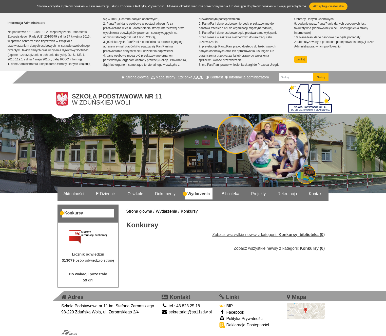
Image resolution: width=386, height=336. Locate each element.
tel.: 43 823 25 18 (181, 306)
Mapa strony (163, 77)
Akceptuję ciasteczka (328, 6)
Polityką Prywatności (150, 6)
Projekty (258, 194)
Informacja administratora (247, 77)
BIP (226, 306)
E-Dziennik (105, 194)
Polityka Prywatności (241, 318)
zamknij (300, 59)
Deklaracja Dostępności (244, 325)
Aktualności (73, 194)
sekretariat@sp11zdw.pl (187, 312)
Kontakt (315, 194)
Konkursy (73, 213)
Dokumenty (165, 194)
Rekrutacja (287, 194)
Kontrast (214, 77)
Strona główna (135, 77)
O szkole (135, 194)
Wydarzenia (198, 194)
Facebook (231, 312)
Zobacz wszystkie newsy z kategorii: (268, 234)
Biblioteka (230, 194)
